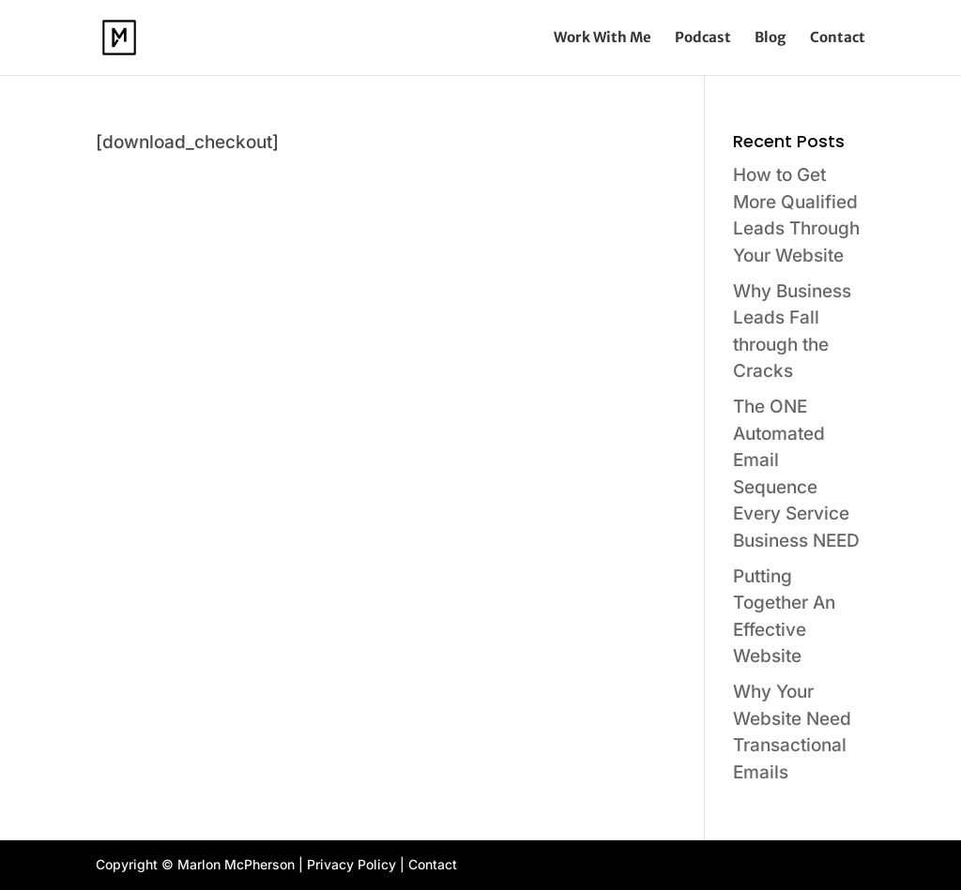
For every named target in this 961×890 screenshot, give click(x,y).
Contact (837, 38)
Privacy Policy (351, 864)
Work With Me (602, 38)
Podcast (703, 38)
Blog (770, 38)
